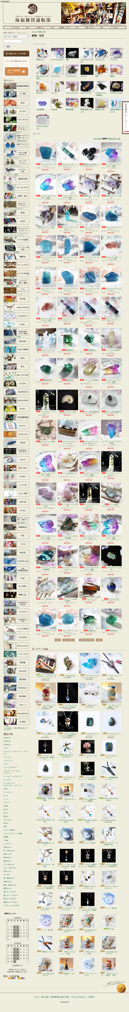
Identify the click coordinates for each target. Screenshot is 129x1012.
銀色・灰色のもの (10, 885)
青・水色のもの (9, 851)
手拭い (6, 789)
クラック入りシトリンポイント (46, 402)
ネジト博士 (16, 587)
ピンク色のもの (9, 864)
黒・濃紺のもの (9, 878)
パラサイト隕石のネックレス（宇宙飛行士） (68, 724)
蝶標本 (16, 257)
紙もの (6, 809)
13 (88, 640)
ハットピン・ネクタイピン (13, 776)
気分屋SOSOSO (16, 401)
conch (16, 460)
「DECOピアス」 (89, 694)
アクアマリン (57, 67)
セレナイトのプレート (42, 117)
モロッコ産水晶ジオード (68, 463)
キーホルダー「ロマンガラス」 (45, 901)
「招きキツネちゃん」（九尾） (66, 945)
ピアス (6, 748)
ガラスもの (7, 820)
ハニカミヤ (16, 613)
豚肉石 (116, 67)
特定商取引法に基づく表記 (60, 997)
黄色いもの (7, 854)
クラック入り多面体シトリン (111, 340)
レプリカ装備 (16, 240)
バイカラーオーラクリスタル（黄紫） (111, 370)
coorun (16, 426)
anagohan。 (16, 317)
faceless (16, 714)
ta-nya (16, 511)
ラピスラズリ (101, 50)
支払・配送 (45, 997)
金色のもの (7, 881)
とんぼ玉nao (16, 562)
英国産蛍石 (68, 339)
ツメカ (16, 545)
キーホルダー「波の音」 (45, 858)
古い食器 (16, 95)
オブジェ (7, 803)
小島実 (16, 443)
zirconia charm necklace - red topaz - (45, 813)
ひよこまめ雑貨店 (16, 629)
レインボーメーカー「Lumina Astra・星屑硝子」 (68, 695)
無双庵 (16, 663)
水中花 (16, 300)
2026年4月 (7, 741)
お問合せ (89, 27)
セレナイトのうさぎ (46, 339)
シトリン (57, 83)
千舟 (16, 536)
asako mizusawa (16, 308)
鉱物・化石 (16, 197)
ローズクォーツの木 (88, 749)
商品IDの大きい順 (114, 139)
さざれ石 (57, 100)
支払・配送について (39, 27)
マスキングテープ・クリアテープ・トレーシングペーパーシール (16, 231)
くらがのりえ (16, 435)
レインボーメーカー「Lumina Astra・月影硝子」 (45, 750)
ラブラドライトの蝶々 (46, 431)
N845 (16, 359)
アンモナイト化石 (116, 83)
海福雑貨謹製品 (16, 87)
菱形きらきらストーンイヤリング (88, 880)
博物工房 (16, 596)
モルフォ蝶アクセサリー (16, 154)
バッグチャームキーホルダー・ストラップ (13, 784)
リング (6, 764)
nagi (16, 579)
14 (92, 640)
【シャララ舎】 (16, 486)
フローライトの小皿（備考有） (68, 589)
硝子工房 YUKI (16, 376)
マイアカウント (16, 33)
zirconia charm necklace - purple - (108, 792)
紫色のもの (7, 861)
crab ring (109, 922)
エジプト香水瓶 (16, 274)
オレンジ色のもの (10, 868)
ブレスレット (8, 760)
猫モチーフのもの (10, 899)
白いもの (7, 875)
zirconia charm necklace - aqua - (87, 814)
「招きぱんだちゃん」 (66, 793)
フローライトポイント (68, 153)
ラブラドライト (72, 67)
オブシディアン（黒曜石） (101, 83)
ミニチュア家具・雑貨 (16, 283)
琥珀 (101, 67)
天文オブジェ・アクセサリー (16, 205)
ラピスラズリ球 (111, 588)
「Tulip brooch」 (68, 665)
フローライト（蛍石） (87, 50)
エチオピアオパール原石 (111, 558)
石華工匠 (16, 503)
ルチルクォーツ (87, 83)
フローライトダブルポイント (89, 309)
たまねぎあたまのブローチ (66, 923)
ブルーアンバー (89, 588)
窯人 (16, 367)
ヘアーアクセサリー (10, 767)
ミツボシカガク (16, 655)
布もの (6, 813)
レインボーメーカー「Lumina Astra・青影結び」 (88, 902)
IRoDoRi (16, 342)
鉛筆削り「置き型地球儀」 (45, 792)
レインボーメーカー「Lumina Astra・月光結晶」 (66, 859)
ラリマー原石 (111, 494)
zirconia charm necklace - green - (66, 814)
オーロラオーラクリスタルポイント (68, 558)
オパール (87, 67)
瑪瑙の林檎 (72, 100)
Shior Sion (16, 469)
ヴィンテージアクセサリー (16, 129)
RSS (12, 978)
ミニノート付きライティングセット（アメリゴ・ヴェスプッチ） (46, 666)
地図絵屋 (16, 528)
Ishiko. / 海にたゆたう (16, 325)
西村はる (16, 621)
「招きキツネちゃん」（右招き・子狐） (109, 967)
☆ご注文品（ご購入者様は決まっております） (16, 728)
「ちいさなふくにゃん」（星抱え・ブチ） (111, 695)
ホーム (15, 27)
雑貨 (16, 213)
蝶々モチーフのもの (10, 895)
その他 (6, 840)
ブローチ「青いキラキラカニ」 (109, 880)
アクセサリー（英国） (16, 171)
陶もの (6, 816)
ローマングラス (16, 188)
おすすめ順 (97, 139)
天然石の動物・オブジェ (116, 100)
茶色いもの (7, 871)
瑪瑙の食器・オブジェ (87, 100)
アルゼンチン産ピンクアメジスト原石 (111, 247)
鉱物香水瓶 (16, 180)
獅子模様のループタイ (45, 836)
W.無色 (16, 722)
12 (84, 640)
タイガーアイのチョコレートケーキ (68, 432)
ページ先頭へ (121, 989)
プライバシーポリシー (79, 997)
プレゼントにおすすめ (11, 905)
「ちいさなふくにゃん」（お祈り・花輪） (46, 695)
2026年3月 (7, 744)
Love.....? (16, 706)
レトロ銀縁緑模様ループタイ (109, 771)
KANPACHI (16, 393)
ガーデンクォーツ (72, 83)
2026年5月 (7, 738)
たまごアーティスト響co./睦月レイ (16, 519)
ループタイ (7, 780)
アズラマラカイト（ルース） (89, 724)
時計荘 (16, 553)
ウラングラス (16, 120)
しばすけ (16, 477)
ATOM (21, 978)
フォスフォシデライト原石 (46, 495)
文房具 (16, 222)
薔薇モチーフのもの (10, 902)
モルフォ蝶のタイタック (46, 724)
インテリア (7, 844)
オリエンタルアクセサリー (16, 163)
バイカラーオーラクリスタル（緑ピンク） (89, 432)
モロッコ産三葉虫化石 (89, 401)
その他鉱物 (42, 100)
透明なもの (7, 888)
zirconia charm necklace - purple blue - (109, 814)
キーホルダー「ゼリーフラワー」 (66, 901)
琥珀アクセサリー (16, 146)
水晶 (72, 50)
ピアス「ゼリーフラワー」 (88, 967)
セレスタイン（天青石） (42, 67)
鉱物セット (42, 50)
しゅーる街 (16, 494)
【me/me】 (16, 672)
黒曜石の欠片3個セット (89, 153)
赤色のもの (7, 847)
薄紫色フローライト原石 (89, 186)
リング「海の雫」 (109, 900)
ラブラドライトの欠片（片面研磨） (68, 526)
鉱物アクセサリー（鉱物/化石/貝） (16, 137)
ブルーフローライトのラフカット (46, 154)
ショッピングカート (114, 27)
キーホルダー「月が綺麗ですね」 (109, 836)
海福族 (6, 837)
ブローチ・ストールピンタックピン (12, 772)
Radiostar (16, 689)
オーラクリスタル (57, 50)
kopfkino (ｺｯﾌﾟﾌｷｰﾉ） (16, 452)
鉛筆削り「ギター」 (66, 967)
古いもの (16, 112)
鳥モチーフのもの (10, 892)
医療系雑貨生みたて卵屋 (16, 333)
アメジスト (116, 50)
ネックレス (7, 757)
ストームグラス (16, 266)
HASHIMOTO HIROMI (16, 604)
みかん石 (42, 83)
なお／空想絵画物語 (16, 570)
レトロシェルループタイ (111, 665)
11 (80, 640)
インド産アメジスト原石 (68, 495)
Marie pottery (16, 646)
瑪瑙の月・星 (101, 100)
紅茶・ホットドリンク (16, 104)
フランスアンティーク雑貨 (13, 833)
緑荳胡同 (16, 697)
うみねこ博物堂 (16, 350)
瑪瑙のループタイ (45, 944)
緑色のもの (7, 857)
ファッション (8, 792)
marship (16, 638)
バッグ (6, 799)
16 (97, 640)
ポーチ (6, 796)
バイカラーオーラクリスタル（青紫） (111, 154)
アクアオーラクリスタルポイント (68, 217)
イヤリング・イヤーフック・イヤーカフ (16, 753)
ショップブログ (64, 27)
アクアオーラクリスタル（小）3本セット (89, 665)
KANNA (16, 384)
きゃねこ (16, 410)
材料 (5, 826)
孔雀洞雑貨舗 (16, 418)
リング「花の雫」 (66, 835)
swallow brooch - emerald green (66, 749)
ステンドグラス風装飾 (16, 249)
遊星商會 (16, 680)
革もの (6, 823)
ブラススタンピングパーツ (16, 291)
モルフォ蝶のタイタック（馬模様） (88, 793)
